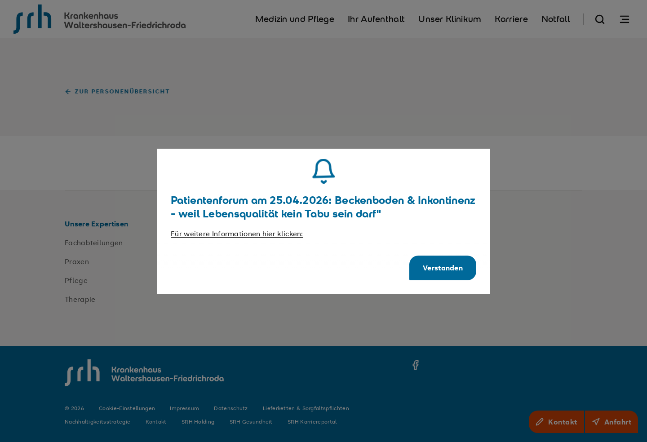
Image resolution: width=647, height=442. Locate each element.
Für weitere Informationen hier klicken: (237, 234)
